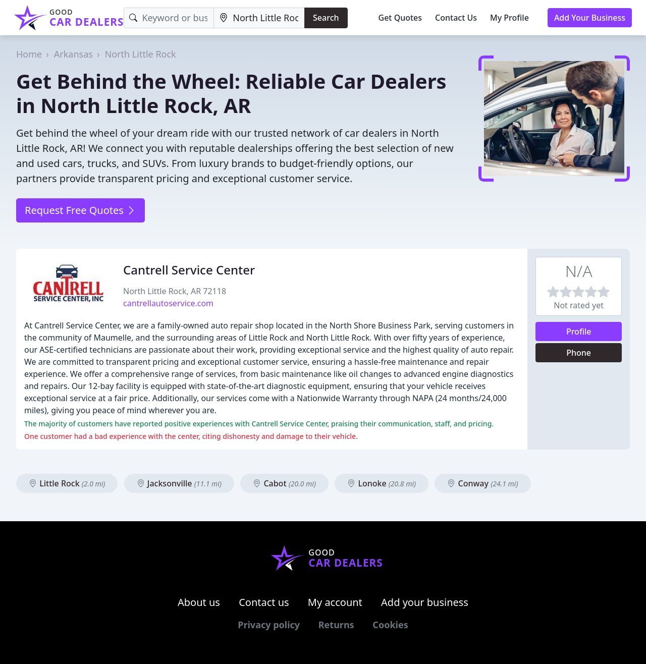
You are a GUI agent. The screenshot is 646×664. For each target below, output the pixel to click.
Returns (336, 625)
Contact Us (456, 17)
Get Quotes (400, 17)
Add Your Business (589, 17)
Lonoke (381, 483)
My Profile (509, 17)
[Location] (259, 18)
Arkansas (73, 54)
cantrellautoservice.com (168, 303)
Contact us (264, 602)
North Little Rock (140, 54)
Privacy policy (269, 625)
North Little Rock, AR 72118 (174, 291)
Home (29, 54)
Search (326, 17)
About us (199, 602)
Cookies (390, 625)
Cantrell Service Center (189, 269)
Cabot (284, 483)
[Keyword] (169, 18)
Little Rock (67, 483)
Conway (482, 483)
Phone (578, 352)
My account (335, 602)
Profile (578, 331)
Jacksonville (179, 483)
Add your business (424, 602)
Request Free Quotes (80, 210)
